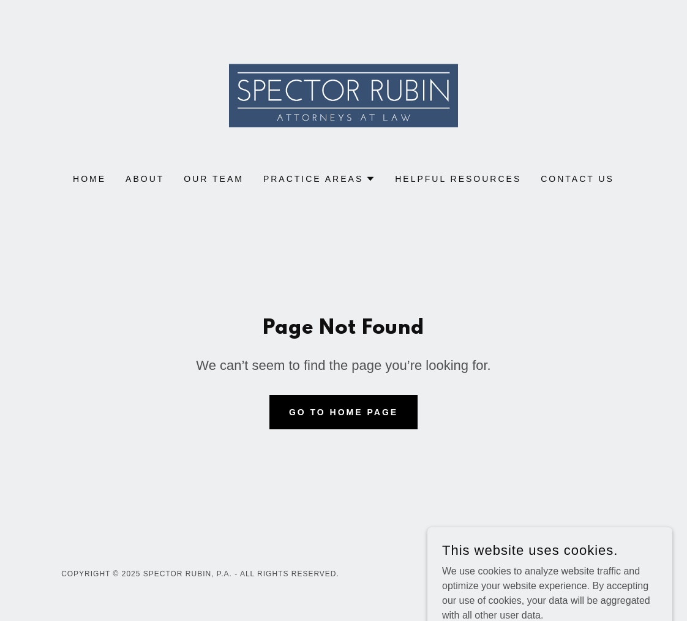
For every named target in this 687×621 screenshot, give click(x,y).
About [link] (145, 179)
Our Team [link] (214, 179)
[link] (343, 94)
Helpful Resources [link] (458, 179)
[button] (319, 178)
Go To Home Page (343, 412)
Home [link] (89, 179)
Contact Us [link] (577, 179)
